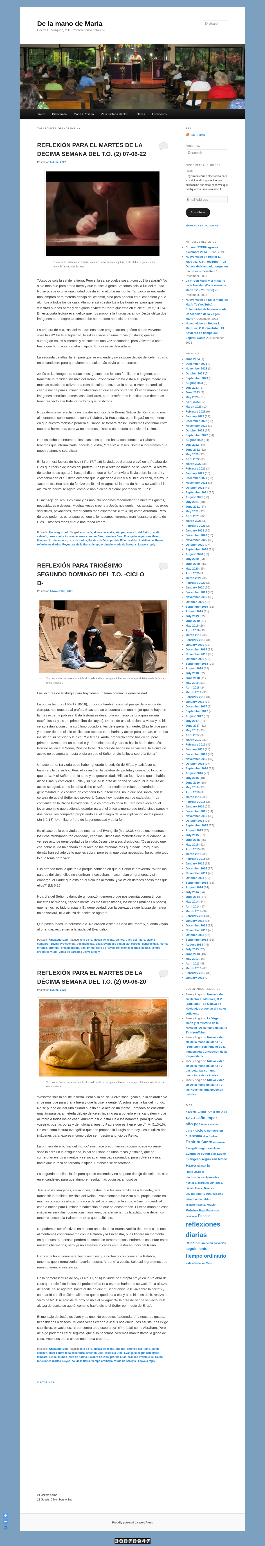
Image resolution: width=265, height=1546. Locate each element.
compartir (43, 943)
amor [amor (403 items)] (202, 1111)
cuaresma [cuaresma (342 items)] (194, 1136)
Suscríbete (198, 212)
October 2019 (195, 602)
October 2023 (195, 373)
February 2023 (195, 411)
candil (155, 532)
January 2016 (195, 806)
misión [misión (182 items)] (207, 1199)
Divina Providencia (63, 943)
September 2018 (197, 663)
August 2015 (194, 830)
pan (83, 947)
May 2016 (192, 787)
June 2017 (193, 725)
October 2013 (195, 935)
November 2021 (196, 482)
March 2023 (194, 406)
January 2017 (195, 749)
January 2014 (195, 920)
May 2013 (192, 958)
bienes (120, 939)
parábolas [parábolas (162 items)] (191, 1216)
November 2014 (196, 873)
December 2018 (196, 649)
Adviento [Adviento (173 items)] (191, 1111)
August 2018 (194, 668)
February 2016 (195, 801)
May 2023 (192, 397)
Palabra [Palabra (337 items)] (192, 1210)
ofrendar (54, 947)
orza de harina (78, 540)
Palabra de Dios (98, 540)
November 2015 (196, 816)
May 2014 (192, 901)
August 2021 (194, 497)
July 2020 (192, 559)
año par (120, 532)
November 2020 (196, 540)
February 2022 (195, 468)
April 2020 (193, 573)
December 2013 (196, 925)
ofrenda (42, 947)
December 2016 (196, 754)
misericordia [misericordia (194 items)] (194, 1199)
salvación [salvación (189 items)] (220, 1243)
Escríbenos (159, 114)
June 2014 (193, 896)
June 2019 (193, 621)
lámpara (42, 540)
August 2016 (194, 773)
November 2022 (196, 425)
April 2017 (193, 735)
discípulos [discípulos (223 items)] (210, 1136)
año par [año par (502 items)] (193, 1124)
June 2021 (193, 506)
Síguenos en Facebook (202, 225)
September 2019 (197, 606)
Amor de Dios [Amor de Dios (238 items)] (217, 1111)
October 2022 (195, 430)
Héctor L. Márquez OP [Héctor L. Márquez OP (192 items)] (200, 1182)
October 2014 (195, 878)
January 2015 (195, 863)
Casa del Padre (135, 939)
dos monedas (85, 943)
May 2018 (192, 682)
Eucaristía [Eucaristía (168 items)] (219, 1142)
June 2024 (193, 359)
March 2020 (194, 578)
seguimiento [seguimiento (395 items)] (196, 1249)
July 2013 (192, 949)
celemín (42, 536)
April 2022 (193, 459)
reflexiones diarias (49, 544)
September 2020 (197, 549)
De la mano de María (69, 23)
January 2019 (195, 644)
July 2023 (192, 387)
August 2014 (194, 887)
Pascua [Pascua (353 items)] (204, 1216)
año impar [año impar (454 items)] (207, 1117)
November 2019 (196, 597)
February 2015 (195, 858)
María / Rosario (84, 114)
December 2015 (196, 811)
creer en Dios (94, 536)
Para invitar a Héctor (114, 114)
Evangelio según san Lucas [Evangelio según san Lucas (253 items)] (206, 1153)
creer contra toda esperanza (67, 536)
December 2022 (196, 421)
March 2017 (194, 739)
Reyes (66, 544)
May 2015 (192, 844)
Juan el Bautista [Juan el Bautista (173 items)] (204, 1188)
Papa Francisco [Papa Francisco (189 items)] (209, 1210)
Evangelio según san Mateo (141, 536)
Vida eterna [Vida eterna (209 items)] (193, 1263)
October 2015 (195, 820)
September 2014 (197, 882)
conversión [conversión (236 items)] (215, 1130)
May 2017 (192, 730)
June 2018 (193, 678)
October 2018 (195, 659)
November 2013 (196, 930)
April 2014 (193, 906)
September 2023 (197, 378)
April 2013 (193, 963)
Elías (99, 943)
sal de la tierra (81, 544)
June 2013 (193, 954)
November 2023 (196, 368)
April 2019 (193, 630)
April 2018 (193, 687)
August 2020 (194, 554)
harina (163, 943)
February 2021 (195, 525)
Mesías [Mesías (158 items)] (208, 1194)
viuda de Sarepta (125, 544)
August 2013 (194, 944)
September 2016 (197, 768)
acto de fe (85, 532)
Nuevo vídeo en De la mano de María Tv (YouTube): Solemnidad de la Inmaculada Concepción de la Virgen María (207, 309)
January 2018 (195, 701)
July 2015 (192, 835)
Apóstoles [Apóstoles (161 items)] (192, 1118)
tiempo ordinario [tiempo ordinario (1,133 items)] (206, 1256)
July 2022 (192, 444)
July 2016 (192, 778)
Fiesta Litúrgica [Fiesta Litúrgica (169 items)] (195, 1171)
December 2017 (196, 706)
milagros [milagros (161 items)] (218, 1194)
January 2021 (195, 530)
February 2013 (195, 973)
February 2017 (195, 744)
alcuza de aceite (104, 532)
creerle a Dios (114, 536)
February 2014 (195, 916)
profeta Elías (118, 540)
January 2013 (195, 977)
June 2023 (193, 392)
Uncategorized (58, 532)
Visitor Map (45, 1382)
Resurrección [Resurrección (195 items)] (204, 1243)
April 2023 (193, 402)
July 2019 (192, 616)
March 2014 (194, 911)
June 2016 (193, 782)
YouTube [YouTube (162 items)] (207, 1263)
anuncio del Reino (138, 532)
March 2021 (194, 520)
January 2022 (195, 473)
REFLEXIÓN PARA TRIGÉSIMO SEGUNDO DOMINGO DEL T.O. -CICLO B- (90, 574)
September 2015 (197, 825)
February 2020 (195, 582)
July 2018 (192, 673)
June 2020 (193, 563)
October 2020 (195, 544)
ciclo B (151, 939)
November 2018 (196, 654)
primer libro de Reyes (101, 947)
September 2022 (197, 435)
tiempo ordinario (102, 544)
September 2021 (197, 492)
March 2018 (194, 692)
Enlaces (140, 114)
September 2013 (197, 939)
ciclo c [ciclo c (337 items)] (200, 1130)
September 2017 (197, 711)
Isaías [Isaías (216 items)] (190, 1188)
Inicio (41, 114)
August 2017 (194, 716)
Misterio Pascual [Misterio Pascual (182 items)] (196, 1204)
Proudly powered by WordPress (132, 1522)
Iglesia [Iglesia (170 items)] (219, 1182)
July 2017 (192, 721)
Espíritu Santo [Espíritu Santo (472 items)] (199, 1142)
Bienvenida (59, 114)
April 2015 (193, 849)
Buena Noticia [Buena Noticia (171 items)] (209, 1124)
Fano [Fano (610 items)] (191, 1165)
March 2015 (194, 854)
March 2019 (194, 635)
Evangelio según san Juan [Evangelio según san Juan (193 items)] (203, 1148)
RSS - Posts (195, 135)
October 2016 (195, 763)
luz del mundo (58, 540)
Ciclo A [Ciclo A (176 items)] (190, 1130)
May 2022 (192, 454)
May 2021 (192, 511)
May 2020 (192, 568)
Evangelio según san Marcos (122, 943)
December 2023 (196, 363)
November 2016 (196, 759)
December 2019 (196, 592)
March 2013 (194, 968)
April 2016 (193, 792)
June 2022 (193, 449)
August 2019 (194, 611)
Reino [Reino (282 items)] (190, 1243)
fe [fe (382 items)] (208, 1165)
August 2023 (194, 383)
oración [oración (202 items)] (212, 1204)
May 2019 (192, 625)
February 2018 (195, 697)
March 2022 (194, 463)
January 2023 (195, 416)
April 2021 (193, 516)
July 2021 (192, 502)
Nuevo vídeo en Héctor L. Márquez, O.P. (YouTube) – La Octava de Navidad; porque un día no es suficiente (206, 1004)
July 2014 (192, 892)
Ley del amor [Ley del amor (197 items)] (194, 1193)
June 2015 (193, 839)
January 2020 (195, 587)
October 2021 (195, 487)
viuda (53, 951)
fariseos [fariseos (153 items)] (201, 1166)
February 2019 (195, 640)
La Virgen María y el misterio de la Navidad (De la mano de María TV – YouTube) (206, 285)
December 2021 (196, 478)
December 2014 (196, 868)
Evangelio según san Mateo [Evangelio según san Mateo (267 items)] (206, 1159)
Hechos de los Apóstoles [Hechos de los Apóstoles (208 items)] (202, 1177)
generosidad (150, 943)
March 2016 (194, 797)
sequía (145, 947)
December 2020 (196, 535)
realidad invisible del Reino (145, 540)
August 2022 (194, 440)
